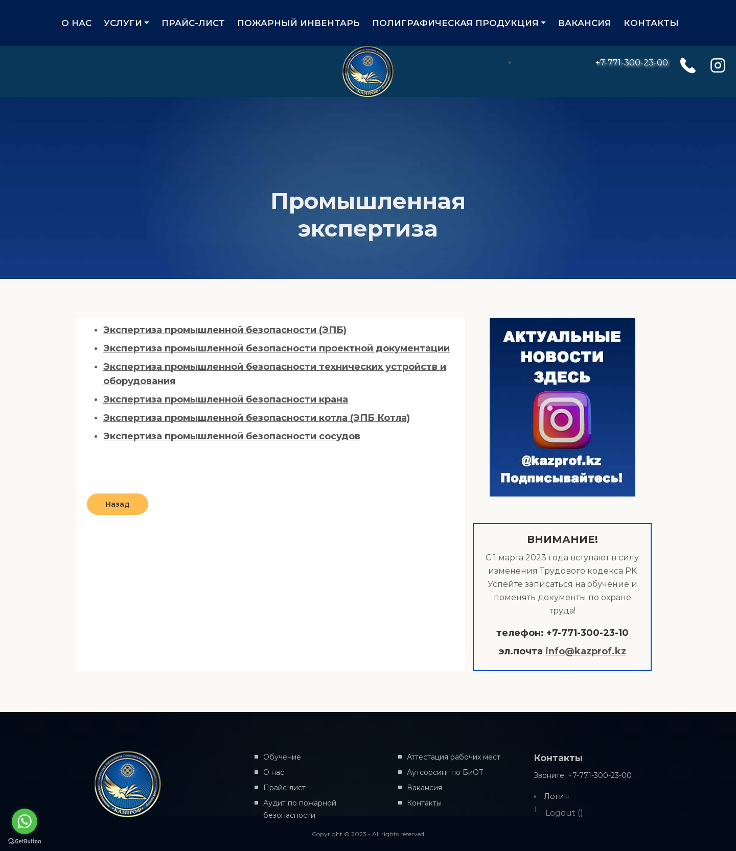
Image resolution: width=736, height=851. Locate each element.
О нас (273, 772)
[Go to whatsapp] (24, 821)
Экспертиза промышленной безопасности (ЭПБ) (225, 330)
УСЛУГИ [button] (123, 23)
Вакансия (424, 787)
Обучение (282, 757)
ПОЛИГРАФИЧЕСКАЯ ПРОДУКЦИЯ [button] (455, 23)
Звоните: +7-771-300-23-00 (583, 775)
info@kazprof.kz (585, 651)
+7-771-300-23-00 (631, 62)
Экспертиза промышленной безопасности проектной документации (276, 348)
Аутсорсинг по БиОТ (445, 772)
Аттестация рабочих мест (453, 757)
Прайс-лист (284, 787)
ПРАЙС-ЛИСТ (196, 22)
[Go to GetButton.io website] (24, 841)
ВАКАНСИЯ (584, 23)
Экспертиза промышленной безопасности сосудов (231, 436)
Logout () (564, 813)
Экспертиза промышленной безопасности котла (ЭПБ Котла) (256, 417)
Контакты (424, 803)
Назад (117, 504)
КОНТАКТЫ (651, 23)
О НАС (76, 23)
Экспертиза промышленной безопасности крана (225, 399)
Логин (556, 796)
